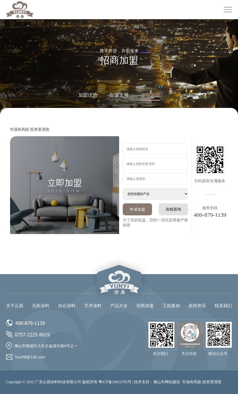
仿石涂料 (66, 305)
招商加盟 (145, 305)
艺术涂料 (93, 305)
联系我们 (223, 305)
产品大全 (119, 305)
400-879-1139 (210, 215)
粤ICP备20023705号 (114, 382)
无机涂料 (40, 305)
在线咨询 (173, 209)
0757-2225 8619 (32, 334)
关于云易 (14, 305)
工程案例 (171, 305)
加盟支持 (119, 95)
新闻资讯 (197, 305)
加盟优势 (88, 95)
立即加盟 (150, 95)
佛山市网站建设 (166, 382)
